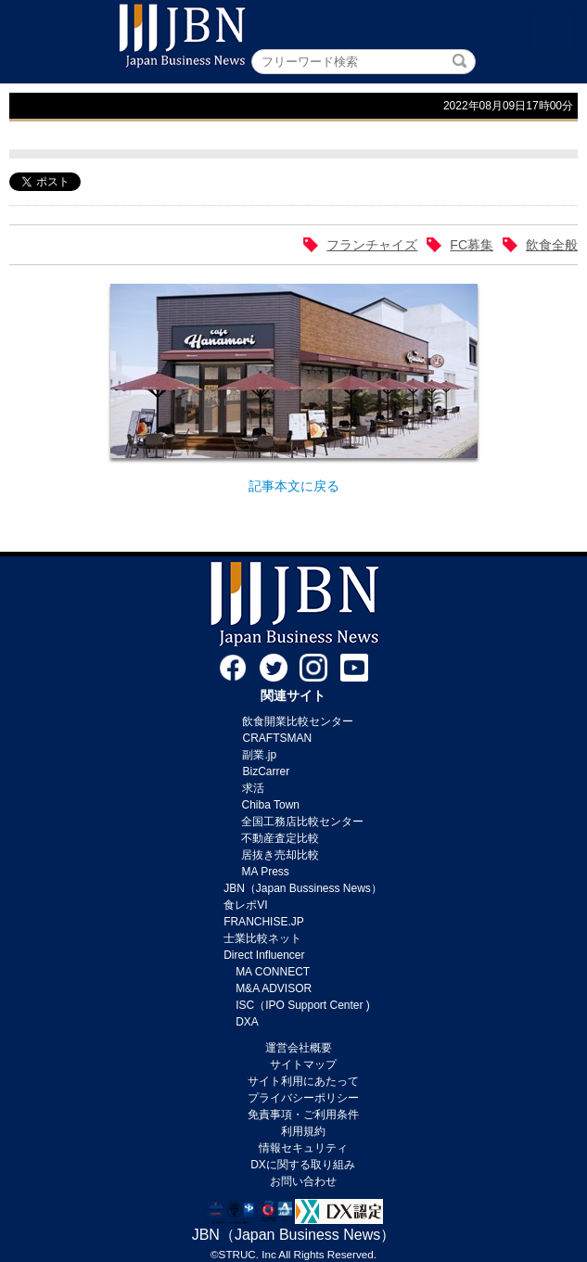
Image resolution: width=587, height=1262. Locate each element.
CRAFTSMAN (277, 738)
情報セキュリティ (303, 1147)
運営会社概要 (298, 1047)
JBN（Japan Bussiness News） (302, 888)
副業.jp (259, 754)
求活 (253, 788)
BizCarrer (265, 771)
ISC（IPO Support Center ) (303, 1005)
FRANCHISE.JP (263, 921)
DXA (247, 1021)
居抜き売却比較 (280, 854)
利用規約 (303, 1131)
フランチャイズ (371, 244)
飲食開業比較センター (297, 721)
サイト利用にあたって (303, 1081)
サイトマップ (303, 1064)
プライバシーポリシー (303, 1097)
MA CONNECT (273, 971)
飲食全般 (552, 244)
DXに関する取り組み (302, 1164)
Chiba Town (270, 804)
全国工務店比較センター (302, 821)
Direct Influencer (263, 955)
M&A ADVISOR (274, 988)
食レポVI (245, 905)
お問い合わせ (303, 1181)
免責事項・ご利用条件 (303, 1114)
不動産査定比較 (280, 838)
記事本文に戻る (294, 485)
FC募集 (471, 244)
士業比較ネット (262, 938)
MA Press (264, 871)
